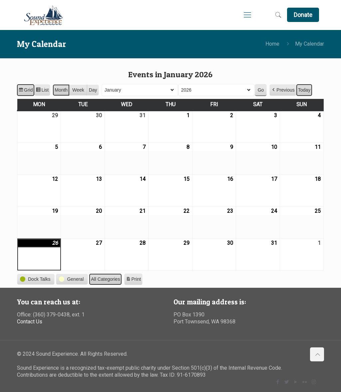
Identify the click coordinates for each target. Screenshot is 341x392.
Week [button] (79, 90)
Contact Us (29, 321)
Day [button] (93, 90)
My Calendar (309, 44)
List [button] (42, 91)
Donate (303, 14)
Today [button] (304, 90)
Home (272, 44)
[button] (283, 90)
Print (133, 280)
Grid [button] (25, 91)
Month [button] (61, 90)
